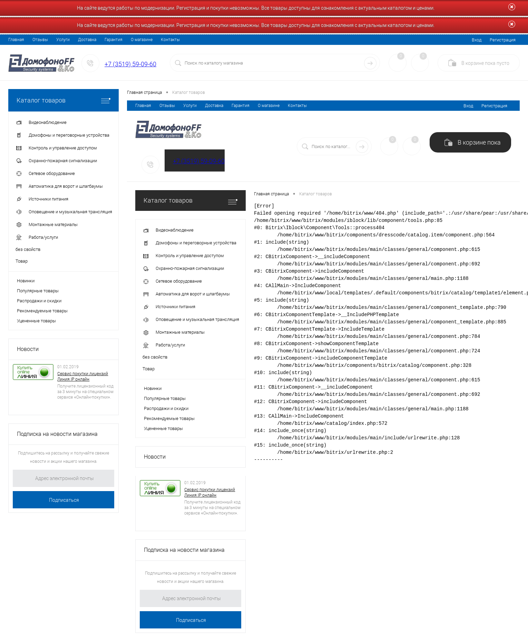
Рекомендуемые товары (42, 310)
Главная (16, 39)
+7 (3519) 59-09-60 (130, 64)
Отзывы (40, 39)
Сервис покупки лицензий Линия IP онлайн (82, 376)
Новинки (26, 280)
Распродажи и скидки (39, 300)
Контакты (170, 39)
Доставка (87, 39)
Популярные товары (38, 290)
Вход (476, 39)
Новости (28, 349)
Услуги (63, 39)
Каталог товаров (63, 100)
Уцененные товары (36, 320)
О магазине (142, 39)
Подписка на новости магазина (57, 434)
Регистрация (503, 39)
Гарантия (114, 39)
